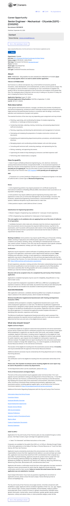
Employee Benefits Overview (16, 400)
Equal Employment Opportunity (17, 403)
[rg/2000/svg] (12, 52)
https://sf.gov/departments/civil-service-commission (37, 386)
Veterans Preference (14, 413)
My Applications (56, 11)
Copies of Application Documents (17, 422)
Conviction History (13, 397)
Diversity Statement (13, 425)
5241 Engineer (32, 170)
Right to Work (12, 419)
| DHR (45, 11)
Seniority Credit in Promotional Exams (19, 416)
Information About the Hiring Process (19, 394)
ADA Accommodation (14, 410)
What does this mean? (33, 62)
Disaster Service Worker (15, 407)
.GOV (38, 11)
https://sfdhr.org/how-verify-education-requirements (26, 261)
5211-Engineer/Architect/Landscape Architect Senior (29, 58)
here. (45, 369)
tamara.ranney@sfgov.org (26, 38)
